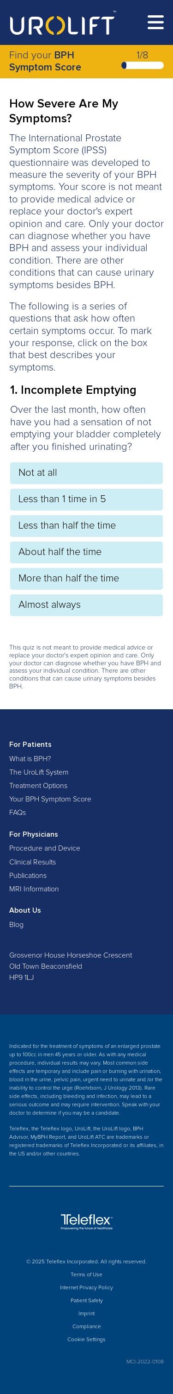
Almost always (49, 605)
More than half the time (68, 579)
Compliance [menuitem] (86, 1327)
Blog (16, 924)
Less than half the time (67, 526)
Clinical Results (32, 862)
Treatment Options (38, 785)
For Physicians (33, 834)
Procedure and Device (44, 848)
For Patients (30, 744)
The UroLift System (39, 772)
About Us (25, 910)
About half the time (59, 552)
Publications (28, 875)
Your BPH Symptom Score (50, 799)
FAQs (17, 812)
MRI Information (34, 889)
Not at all (37, 473)
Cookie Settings (86, 1340)
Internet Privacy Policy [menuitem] (86, 1288)
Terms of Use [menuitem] (86, 1275)
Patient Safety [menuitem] (87, 1301)
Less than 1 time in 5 (62, 499)
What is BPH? (30, 759)
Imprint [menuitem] (86, 1314)
